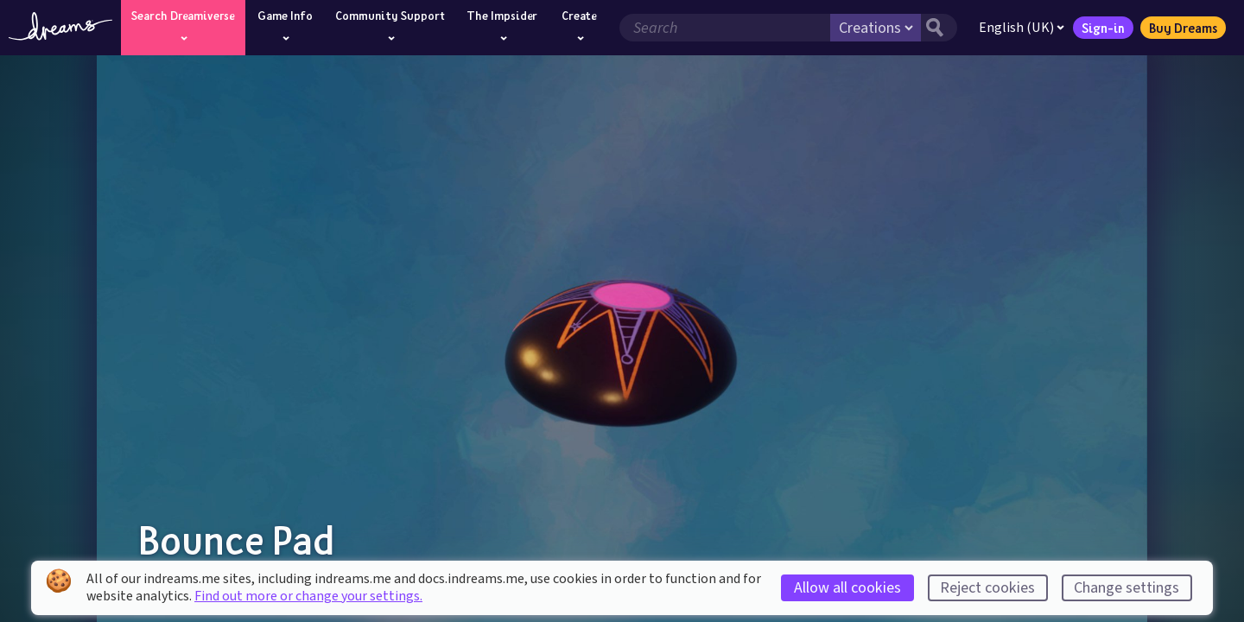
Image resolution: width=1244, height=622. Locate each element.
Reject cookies (987, 588)
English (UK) (1021, 27)
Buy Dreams (1183, 27)
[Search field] (724, 27)
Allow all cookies (847, 588)
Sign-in (1103, 27)
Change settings (1126, 588)
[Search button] (939, 27)
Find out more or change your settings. (308, 596)
